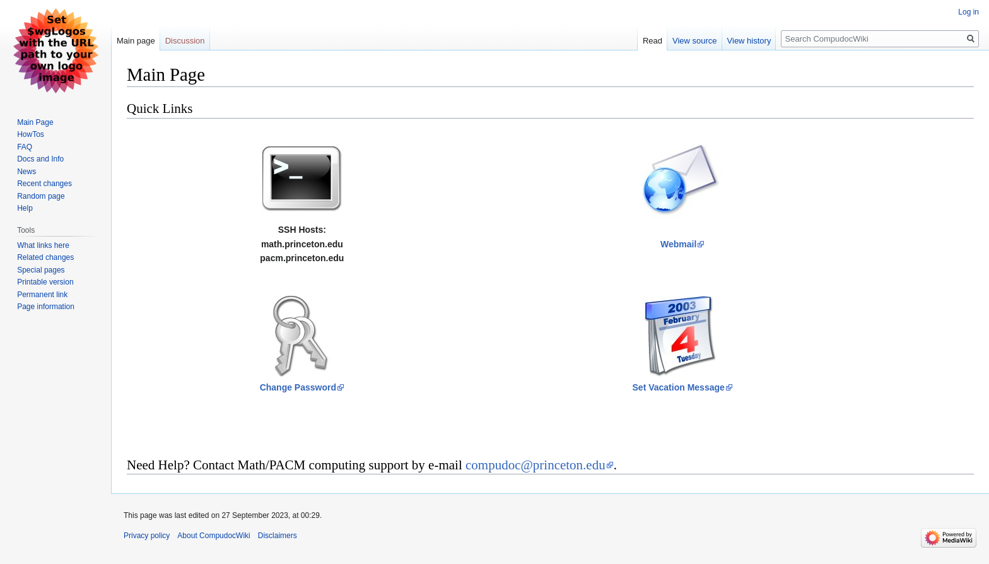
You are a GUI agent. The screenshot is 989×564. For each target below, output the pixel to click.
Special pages (40, 270)
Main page (136, 40)
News (26, 171)
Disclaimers (277, 535)
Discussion (185, 40)
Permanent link (42, 294)
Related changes (45, 257)
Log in (968, 12)
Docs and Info (40, 159)
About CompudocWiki (213, 535)
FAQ (24, 147)
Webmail (678, 244)
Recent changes (44, 183)
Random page (40, 196)
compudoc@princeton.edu (535, 465)
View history (749, 40)
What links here (43, 245)
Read (652, 40)
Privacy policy (147, 535)
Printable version (45, 282)
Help (25, 208)
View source (694, 40)
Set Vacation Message (679, 387)
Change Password (298, 387)
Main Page (35, 122)
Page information (45, 306)
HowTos (30, 134)
